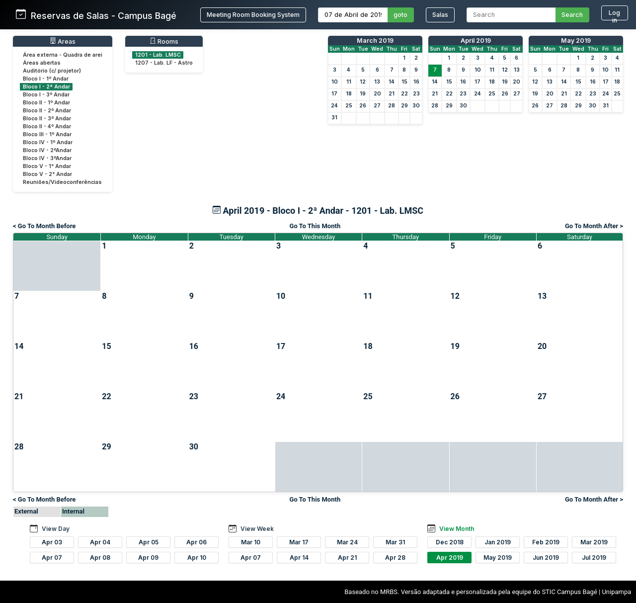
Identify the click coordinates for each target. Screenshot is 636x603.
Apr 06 (196, 542)
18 (349, 93)
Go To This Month (315, 226)
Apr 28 (395, 557)
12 (363, 82)
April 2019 (476, 40)
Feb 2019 (545, 542)
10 (334, 82)
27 (377, 105)
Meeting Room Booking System (253, 14)
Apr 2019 (449, 557)
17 (334, 93)
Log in (614, 14)
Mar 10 (250, 542)
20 (377, 93)
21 (392, 93)
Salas (440, 14)
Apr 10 (196, 557)
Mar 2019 (594, 542)
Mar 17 (299, 542)
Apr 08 (100, 557)
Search (572, 14)
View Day (56, 528)
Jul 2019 (594, 557)
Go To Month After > (594, 226)
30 (416, 105)
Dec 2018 (450, 542)
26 (362, 105)
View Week (257, 528)
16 (416, 82)
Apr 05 (149, 542)
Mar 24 (347, 542)
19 (363, 93)
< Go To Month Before (44, 226)
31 (334, 117)
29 (404, 105)
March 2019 (375, 40)
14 (392, 82)
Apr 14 (299, 557)
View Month (456, 528)
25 (348, 105)
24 (334, 105)
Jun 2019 (546, 557)
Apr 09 (148, 557)
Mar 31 (395, 542)
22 (404, 93)
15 (404, 82)
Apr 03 (52, 542)
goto (400, 14)
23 (416, 93)
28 (391, 105)
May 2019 (576, 40)
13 (377, 82)
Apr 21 (347, 557)
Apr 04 (100, 542)
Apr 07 (52, 557)
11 (348, 82)
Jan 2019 (497, 542)
